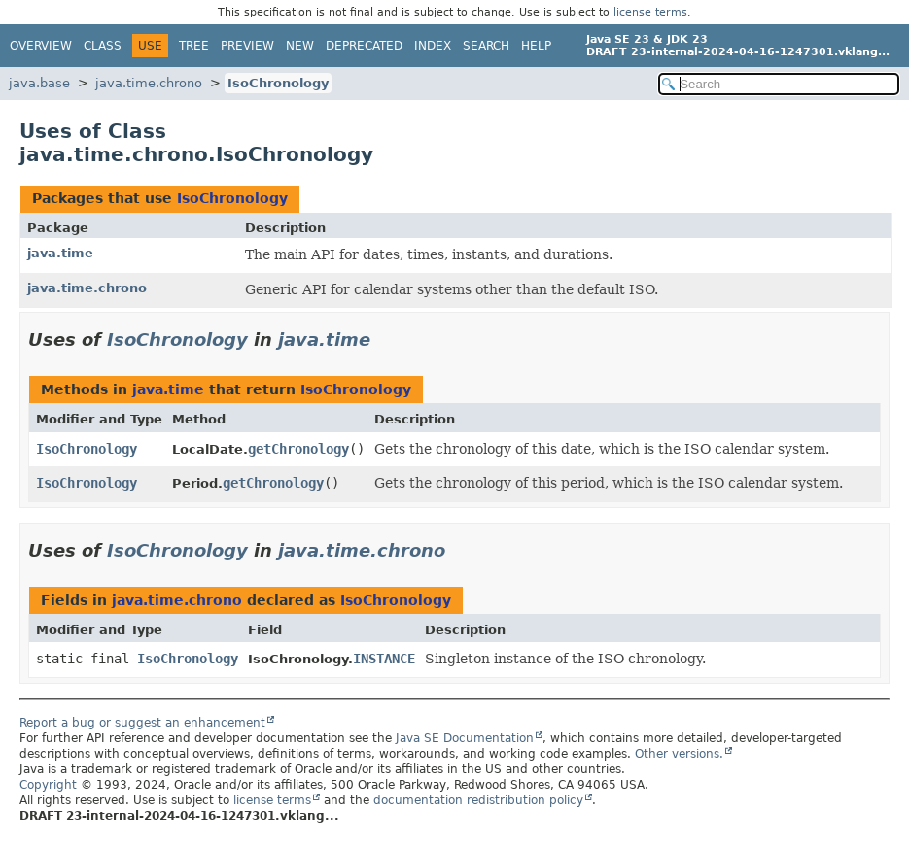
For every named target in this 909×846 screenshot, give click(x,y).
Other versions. (679, 754)
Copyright (48, 785)
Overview (41, 45)
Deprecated (364, 45)
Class (103, 45)
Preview (247, 45)
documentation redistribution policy (478, 800)
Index (432, 45)
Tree (194, 45)
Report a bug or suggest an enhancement (142, 722)
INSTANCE (384, 658)
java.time (60, 253)
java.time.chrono (148, 83)
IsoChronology (278, 83)
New (300, 45)
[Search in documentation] (778, 84)
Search (486, 45)
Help (536, 45)
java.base (39, 83)
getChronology (298, 449)
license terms (650, 12)
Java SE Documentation (465, 738)
